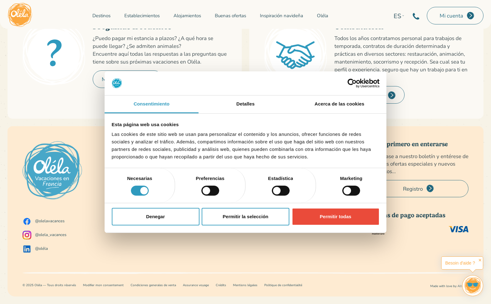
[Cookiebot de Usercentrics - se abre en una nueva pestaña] (352, 83)
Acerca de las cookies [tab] (339, 103)
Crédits (221, 285)
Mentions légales (245, 285)
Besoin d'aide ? (460, 262)
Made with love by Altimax (449, 286)
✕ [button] (480, 260)
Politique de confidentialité (283, 285)
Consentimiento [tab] (152, 103)
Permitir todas (335, 216)
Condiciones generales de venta (153, 285)
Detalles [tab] (245, 103)
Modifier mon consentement (103, 285)
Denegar (155, 216)
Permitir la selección (245, 216)
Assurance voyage (196, 285)
